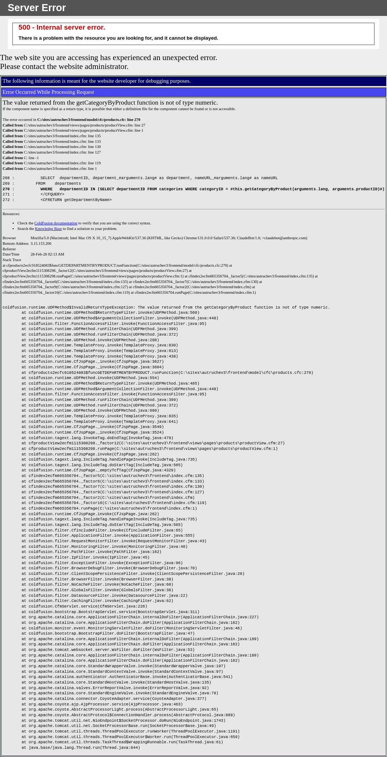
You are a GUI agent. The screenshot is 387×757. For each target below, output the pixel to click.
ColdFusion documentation (56, 223)
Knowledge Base (48, 229)
